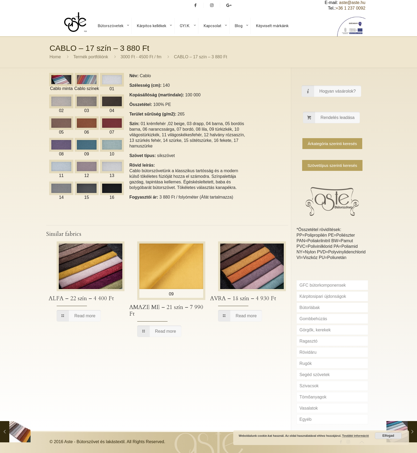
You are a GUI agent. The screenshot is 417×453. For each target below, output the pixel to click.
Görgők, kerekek (315, 330)
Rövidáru (307, 352)
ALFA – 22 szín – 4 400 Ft (81, 298)
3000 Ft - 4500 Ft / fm (140, 57)
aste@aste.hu (352, 2)
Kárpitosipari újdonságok (322, 296)
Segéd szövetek (314, 374)
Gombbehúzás (313, 318)
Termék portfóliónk (90, 57)
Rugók (305, 363)
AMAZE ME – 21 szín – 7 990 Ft (166, 310)
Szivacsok (309, 386)
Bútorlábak (309, 307)
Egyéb (305, 419)
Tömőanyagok (312, 397)
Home (55, 57)
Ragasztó (308, 341)
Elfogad (388, 436)
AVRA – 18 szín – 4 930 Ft (243, 298)
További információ (355, 435)
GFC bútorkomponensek (322, 285)
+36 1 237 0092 (350, 8)
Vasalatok (308, 408)
